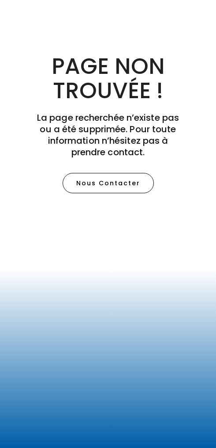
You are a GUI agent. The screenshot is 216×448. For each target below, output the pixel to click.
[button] (108, 183)
